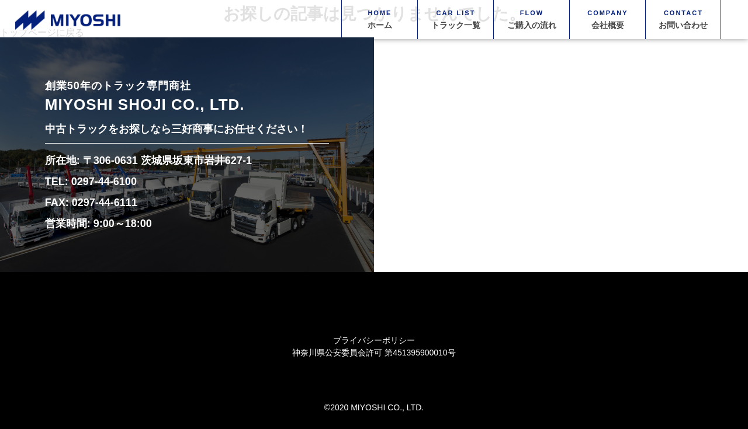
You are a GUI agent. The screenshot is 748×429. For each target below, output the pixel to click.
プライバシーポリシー (374, 340)
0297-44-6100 (104, 181)
